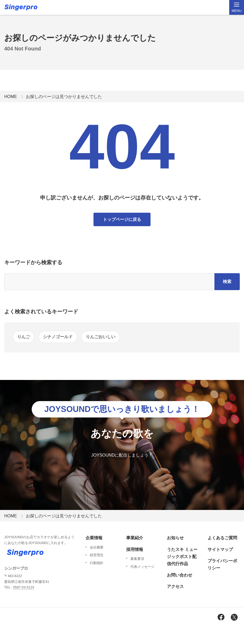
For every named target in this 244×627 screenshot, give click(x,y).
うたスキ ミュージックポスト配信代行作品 (182, 556)
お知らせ (175, 538)
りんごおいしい (100, 337)
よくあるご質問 (222, 538)
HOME (10, 96)
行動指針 (97, 563)
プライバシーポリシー (222, 564)
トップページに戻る (122, 219)
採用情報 (134, 549)
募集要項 (137, 559)
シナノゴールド (58, 337)
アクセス (175, 586)
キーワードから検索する (33, 262)
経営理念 (97, 555)
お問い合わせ (179, 575)
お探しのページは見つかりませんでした (64, 96)
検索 (227, 281)
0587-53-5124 (23, 587)
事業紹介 (134, 538)
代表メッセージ (142, 567)
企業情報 (94, 538)
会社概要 (97, 547)
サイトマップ (220, 549)
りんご (23, 337)
